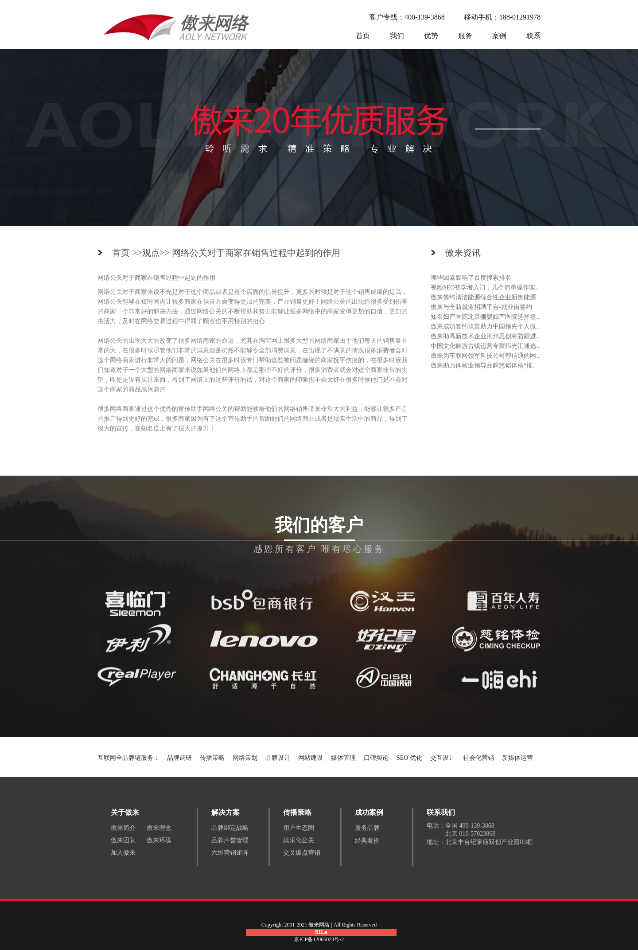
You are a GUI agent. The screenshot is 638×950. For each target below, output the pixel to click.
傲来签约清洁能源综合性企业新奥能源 (483, 297)
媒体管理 (343, 758)
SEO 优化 (409, 758)
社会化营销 (478, 758)
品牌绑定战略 (230, 828)
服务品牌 (367, 828)
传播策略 (212, 758)
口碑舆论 (376, 758)
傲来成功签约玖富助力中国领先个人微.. (485, 326)
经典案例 (367, 840)
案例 (499, 35)
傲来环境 (159, 840)
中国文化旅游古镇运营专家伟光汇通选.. (485, 346)
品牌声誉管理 (230, 840)
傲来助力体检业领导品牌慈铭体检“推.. (483, 365)
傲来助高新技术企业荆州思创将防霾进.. (485, 336)
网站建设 (310, 758)
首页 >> (127, 253)
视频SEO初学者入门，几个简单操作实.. (484, 287)
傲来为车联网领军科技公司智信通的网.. (485, 355)
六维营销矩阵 (230, 852)
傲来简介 (123, 828)
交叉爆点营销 (301, 852)
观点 (151, 253)
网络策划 (245, 758)
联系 (533, 35)
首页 (363, 35)
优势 (431, 35)
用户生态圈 (298, 828)
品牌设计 (277, 758)
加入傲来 (123, 852)
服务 (465, 35)
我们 (397, 35)
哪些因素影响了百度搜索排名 (471, 277)
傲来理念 (159, 828)
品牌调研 (179, 758)
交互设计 (442, 758)
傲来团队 (123, 840)
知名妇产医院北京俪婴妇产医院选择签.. (485, 316)
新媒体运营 (517, 758)
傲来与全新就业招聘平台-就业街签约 (481, 307)
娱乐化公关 (298, 840)
